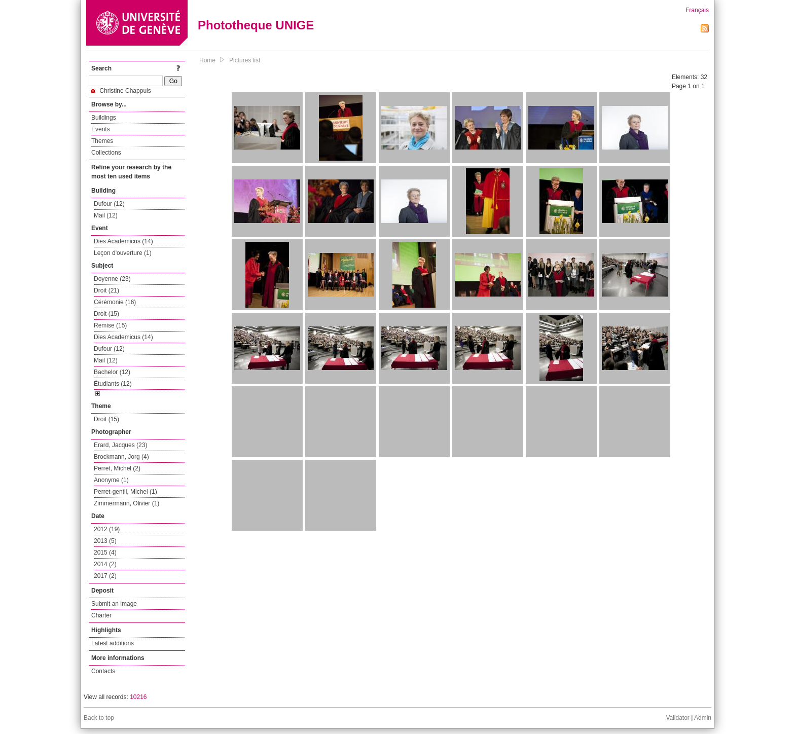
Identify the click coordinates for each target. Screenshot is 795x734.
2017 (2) (105, 575)
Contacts (103, 671)
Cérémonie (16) (115, 302)
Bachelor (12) (112, 372)
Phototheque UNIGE (256, 25)
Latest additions (112, 643)
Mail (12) (106, 215)
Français (697, 10)
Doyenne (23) (112, 278)
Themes (102, 140)
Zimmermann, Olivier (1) (126, 503)
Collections (106, 152)
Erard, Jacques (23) (120, 445)
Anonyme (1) (111, 480)
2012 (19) (107, 529)
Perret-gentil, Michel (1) (125, 491)
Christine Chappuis (121, 90)
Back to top (99, 717)
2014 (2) (105, 564)
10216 (138, 697)
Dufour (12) (109, 203)
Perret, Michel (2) (117, 468)
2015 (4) (105, 552)
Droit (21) (106, 290)
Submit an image (114, 603)
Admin (702, 717)
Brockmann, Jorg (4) (121, 456)
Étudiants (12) (113, 383)
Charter (101, 615)
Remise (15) (110, 325)
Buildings (103, 117)
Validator (677, 717)
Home (207, 60)
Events (100, 129)
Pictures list (244, 60)
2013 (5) (105, 540)
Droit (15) (106, 313)
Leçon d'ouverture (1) (123, 252)
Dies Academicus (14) (123, 241)
